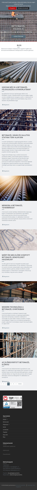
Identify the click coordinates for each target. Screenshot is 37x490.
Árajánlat (5, 432)
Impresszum (6, 450)
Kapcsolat (5, 435)
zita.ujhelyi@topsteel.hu (14, 473)
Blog (4, 437)
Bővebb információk (23, 8)
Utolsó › (20, 384)
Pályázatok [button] (5, 425)
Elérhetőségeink (18, 36)
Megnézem (5, 105)
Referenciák (6, 422)
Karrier (4, 427)
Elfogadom (12, 8)
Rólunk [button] (4, 419)
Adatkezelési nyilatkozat (9, 446)
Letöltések (5, 430)
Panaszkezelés (6, 454)
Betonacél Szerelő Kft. (20, 485)
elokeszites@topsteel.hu (16, 475)
